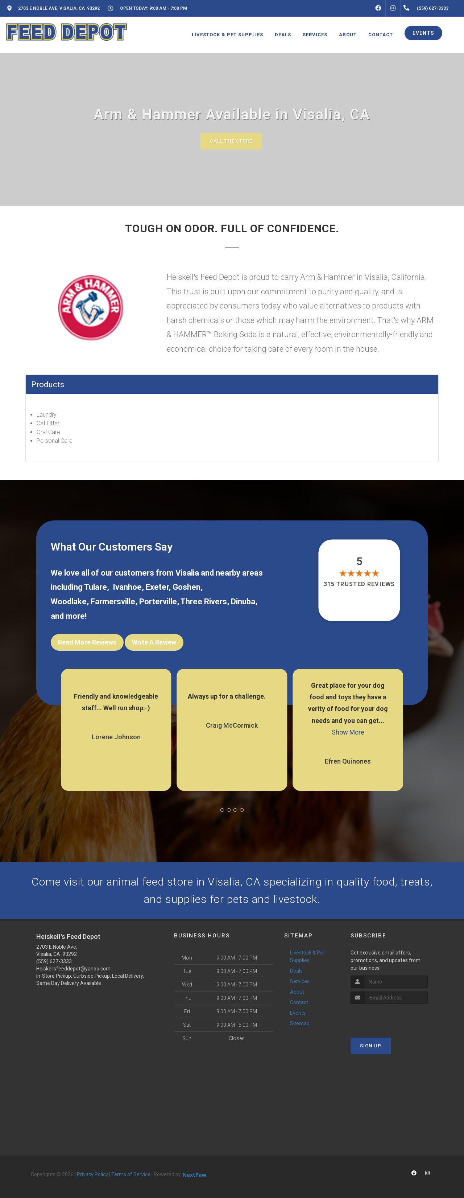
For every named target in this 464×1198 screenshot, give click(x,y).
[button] (222, 810)
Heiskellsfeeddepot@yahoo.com (73, 969)
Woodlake (69, 601)
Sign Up (370, 1045)
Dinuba (243, 601)
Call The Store (231, 141)
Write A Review (154, 642)
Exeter (157, 587)
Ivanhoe (127, 587)
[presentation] (389, 1017)
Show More (348, 732)
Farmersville (113, 601)
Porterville (158, 601)
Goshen (186, 587)
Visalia (187, 572)
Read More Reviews (87, 642)
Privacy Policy (92, 1174)
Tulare (95, 587)
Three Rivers (204, 601)
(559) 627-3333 (54, 961)
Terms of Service (130, 1174)
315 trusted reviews (359, 584)
